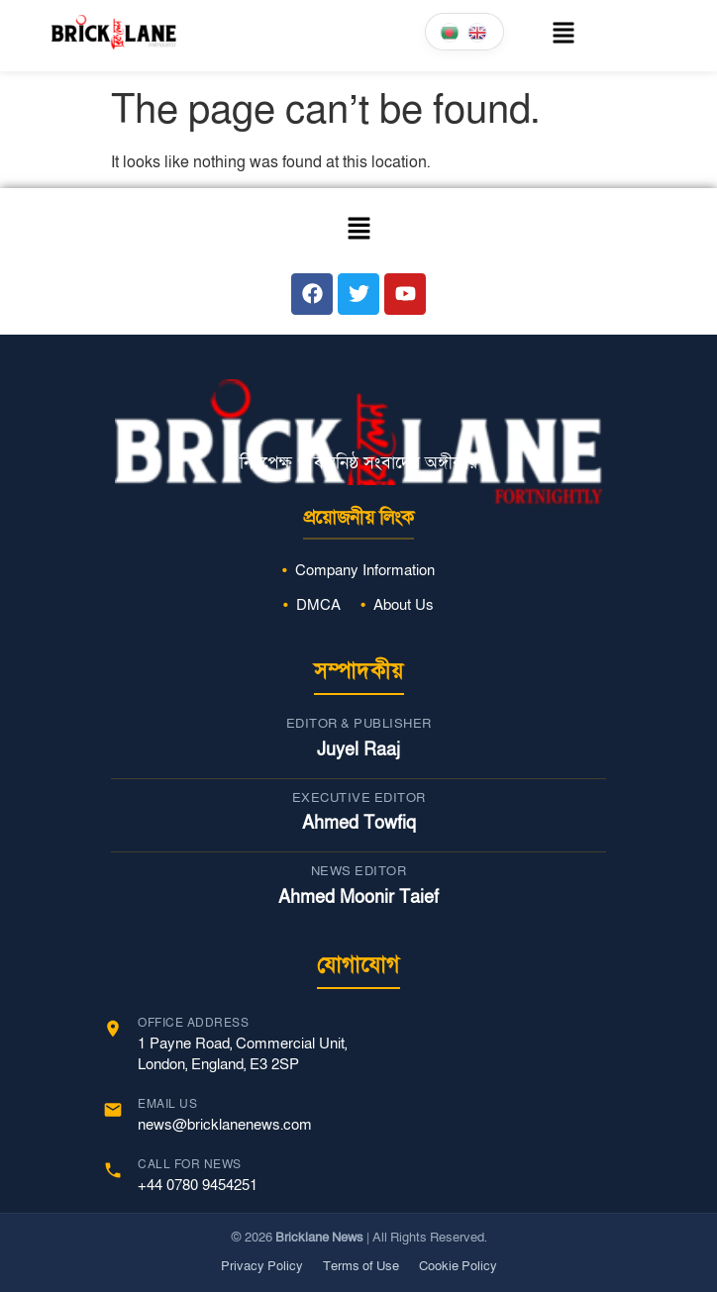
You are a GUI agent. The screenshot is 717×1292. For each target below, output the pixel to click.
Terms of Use (361, 1266)
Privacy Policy (262, 1266)
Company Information (365, 570)
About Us (403, 605)
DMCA (318, 605)
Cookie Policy (458, 1266)
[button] (564, 35)
